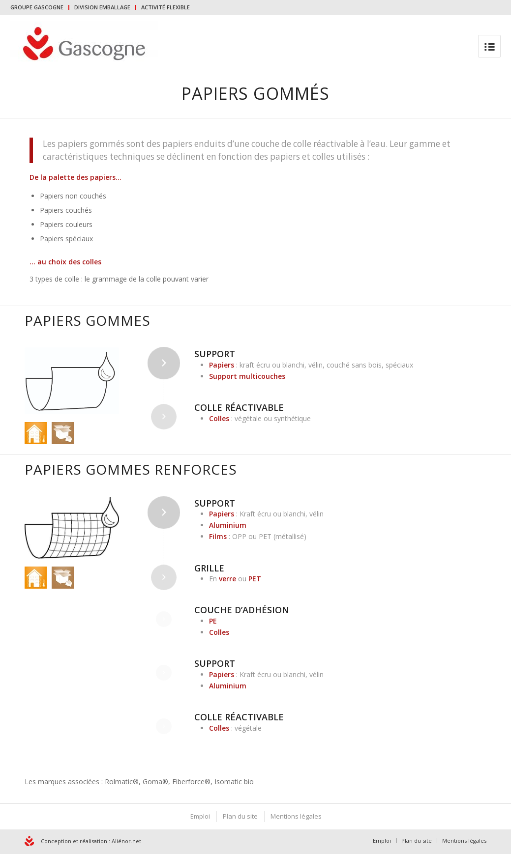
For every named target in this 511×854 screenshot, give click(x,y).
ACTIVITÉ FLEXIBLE (165, 7)
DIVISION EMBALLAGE (102, 7)
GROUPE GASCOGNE (36, 7)
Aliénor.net (126, 841)
